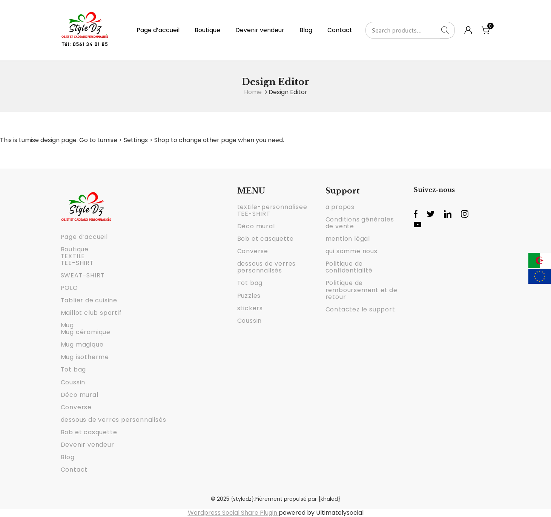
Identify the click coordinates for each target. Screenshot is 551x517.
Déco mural (79, 394)
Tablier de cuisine (89, 300)
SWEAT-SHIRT (83, 275)
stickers (250, 308)
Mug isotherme (85, 357)
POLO (69, 287)
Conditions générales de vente (359, 223)
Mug (67, 325)
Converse (76, 407)
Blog (305, 30)
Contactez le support (360, 309)
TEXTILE (73, 256)
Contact (339, 30)
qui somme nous (351, 251)
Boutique (207, 30)
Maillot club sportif (91, 312)
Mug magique (82, 344)
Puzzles (249, 295)
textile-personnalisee (272, 207)
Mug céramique (86, 332)
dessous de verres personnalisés (113, 419)
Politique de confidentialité (349, 267)
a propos (340, 207)
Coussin (73, 382)
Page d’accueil (158, 30)
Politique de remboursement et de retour (361, 290)
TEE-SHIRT (77, 262)
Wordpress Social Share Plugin (233, 512)
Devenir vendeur (259, 30)
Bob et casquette (89, 432)
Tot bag (73, 369)
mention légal (347, 238)
